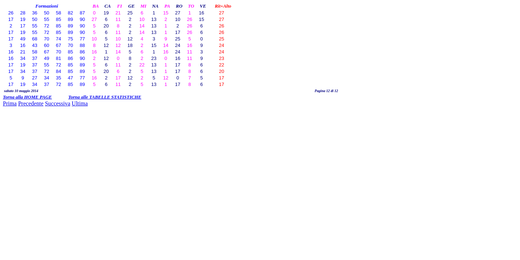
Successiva (57, 103)
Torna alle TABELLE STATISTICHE (104, 97)
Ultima (80, 103)
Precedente (30, 103)
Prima (10, 103)
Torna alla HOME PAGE (27, 97)
